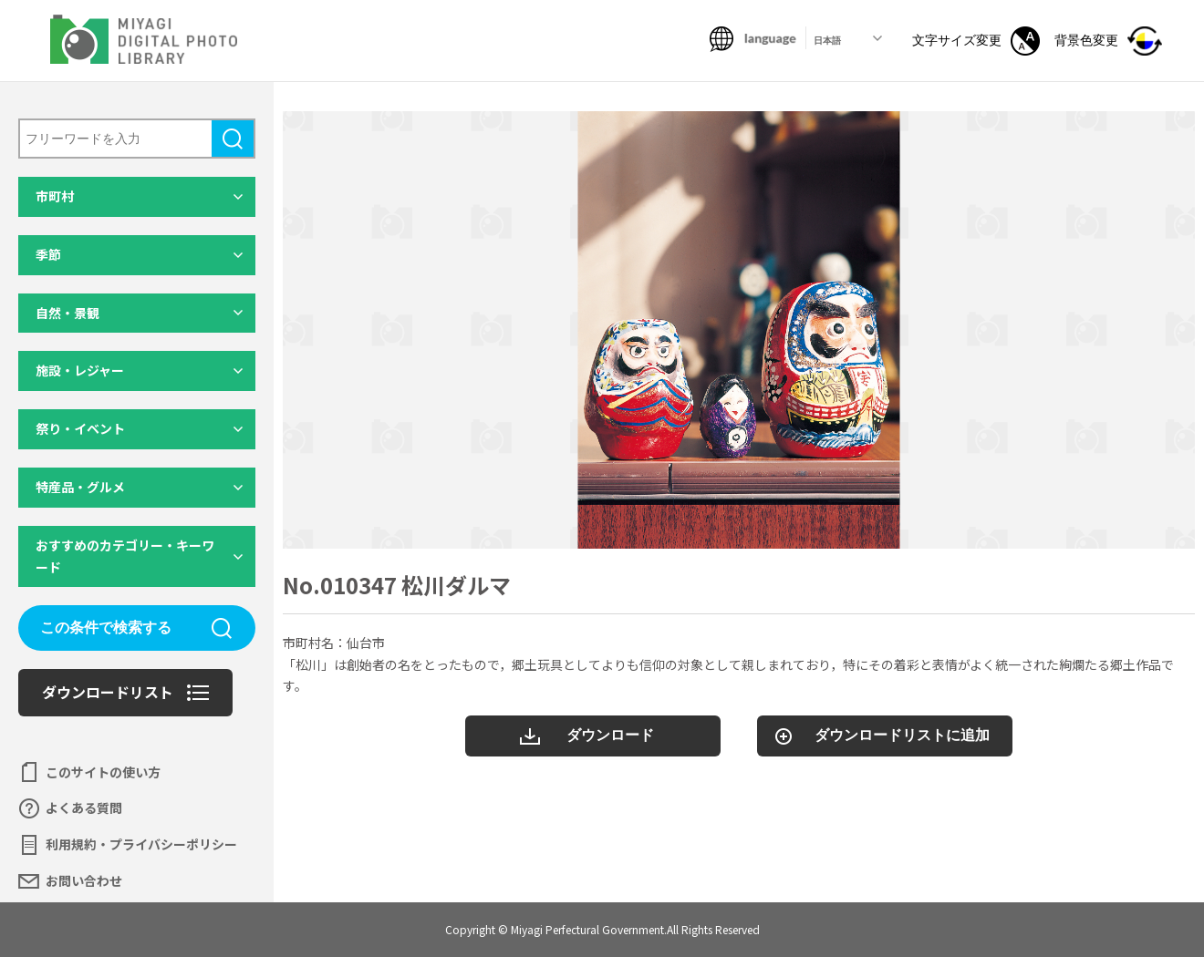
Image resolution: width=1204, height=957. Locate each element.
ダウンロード (610, 735)
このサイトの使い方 (103, 772)
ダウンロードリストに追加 (902, 735)
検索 (233, 138)
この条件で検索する (105, 627)
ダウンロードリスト (107, 692)
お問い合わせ (84, 880)
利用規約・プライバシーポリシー (141, 844)
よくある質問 (84, 807)
